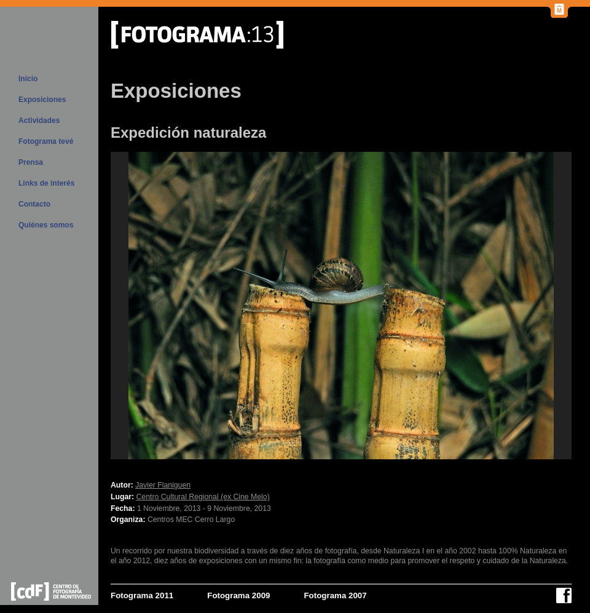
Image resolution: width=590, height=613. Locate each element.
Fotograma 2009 (238, 595)
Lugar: (122, 496)
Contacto (34, 204)
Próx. (479, 305)
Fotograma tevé (45, 141)
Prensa (30, 162)
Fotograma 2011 (142, 595)
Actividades (39, 120)
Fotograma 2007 (335, 595)
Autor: (122, 485)
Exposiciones (42, 99)
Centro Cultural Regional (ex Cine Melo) (203, 496)
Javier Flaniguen (163, 485)
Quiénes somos (45, 225)
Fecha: (123, 508)
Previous (203, 305)
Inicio (27, 78)
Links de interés (46, 183)
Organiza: (128, 519)
